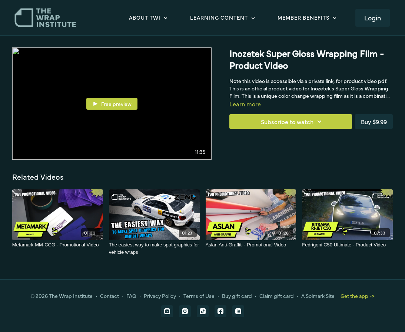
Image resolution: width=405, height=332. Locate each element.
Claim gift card (276, 295)
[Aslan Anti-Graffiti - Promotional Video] (251, 245)
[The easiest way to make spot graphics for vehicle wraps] (154, 248)
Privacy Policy (160, 295)
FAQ (131, 295)
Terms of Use (199, 295)
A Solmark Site (318, 295)
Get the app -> (358, 295)
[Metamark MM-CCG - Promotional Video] (57, 245)
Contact (109, 295)
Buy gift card (237, 295)
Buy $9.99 (374, 121)
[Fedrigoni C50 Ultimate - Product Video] (347, 245)
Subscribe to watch (292, 121)
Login (372, 17)
